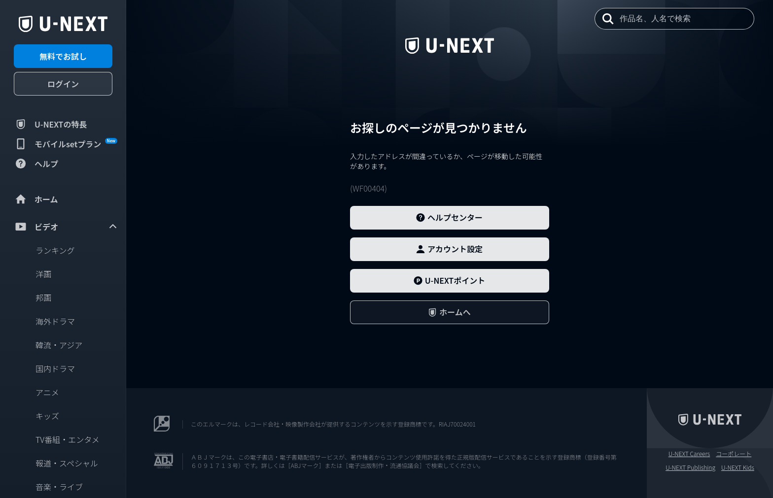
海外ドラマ (55, 321)
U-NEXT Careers (689, 454)
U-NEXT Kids (737, 467)
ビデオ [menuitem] (66, 226)
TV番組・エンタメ (67, 439)
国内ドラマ (55, 368)
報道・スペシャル (66, 463)
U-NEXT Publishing (690, 467)
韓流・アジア (58, 345)
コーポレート (733, 454)
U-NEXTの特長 (50, 124)
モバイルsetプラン (65, 144)
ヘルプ (36, 163)
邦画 (43, 297)
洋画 (43, 274)
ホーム (36, 199)
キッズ (47, 416)
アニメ (47, 392)
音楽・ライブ (59, 487)
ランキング (55, 250)
